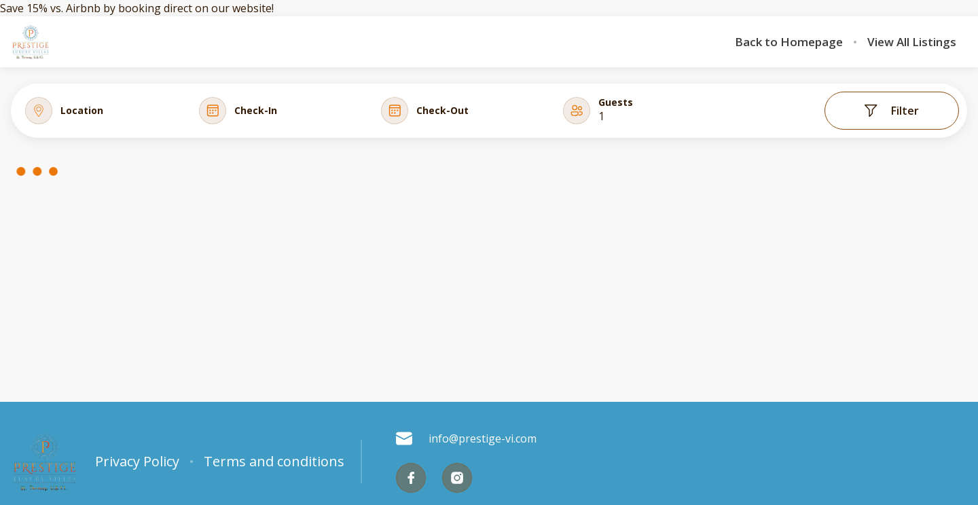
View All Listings (911, 42)
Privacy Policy (137, 461)
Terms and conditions (274, 461)
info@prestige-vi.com (466, 438)
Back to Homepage (789, 42)
